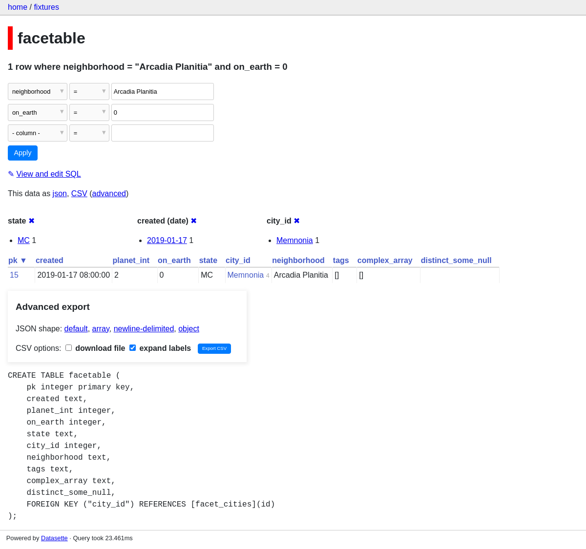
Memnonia (294, 240)
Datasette (54, 538)
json (60, 193)
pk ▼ (17, 260)
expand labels (160, 348)
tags (341, 260)
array (100, 329)
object (188, 329)
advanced (109, 193)
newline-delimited (144, 329)
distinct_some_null (456, 260)
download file (95, 348)
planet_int (131, 260)
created (49, 260)
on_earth (174, 260)
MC (24, 240)
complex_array (385, 260)
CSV (79, 193)
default (76, 329)
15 (14, 275)
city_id (238, 260)
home (17, 7)
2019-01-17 (167, 240)
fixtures (46, 7)
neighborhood (298, 260)
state (208, 260)
